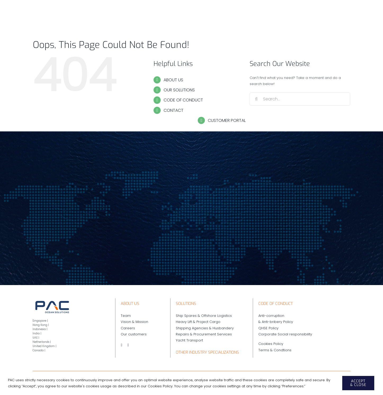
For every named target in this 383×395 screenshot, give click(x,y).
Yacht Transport (189, 340)
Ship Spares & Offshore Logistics (204, 315)
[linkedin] (128, 345)
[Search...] (300, 99)
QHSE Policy (268, 328)
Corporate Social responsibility (285, 334)
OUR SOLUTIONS (179, 90)
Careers (128, 328)
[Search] (256, 99)
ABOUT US (173, 80)
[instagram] (121, 345)
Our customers (134, 334)
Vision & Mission (134, 321)
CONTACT (173, 110)
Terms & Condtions (274, 350)
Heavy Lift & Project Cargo (198, 321)
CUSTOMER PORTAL (227, 120)
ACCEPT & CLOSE (358, 383)
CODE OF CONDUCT (183, 100)
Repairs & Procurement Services (204, 334)
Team (126, 315)
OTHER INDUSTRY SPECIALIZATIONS (207, 352)
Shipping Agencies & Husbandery (205, 328)
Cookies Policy (270, 343)
